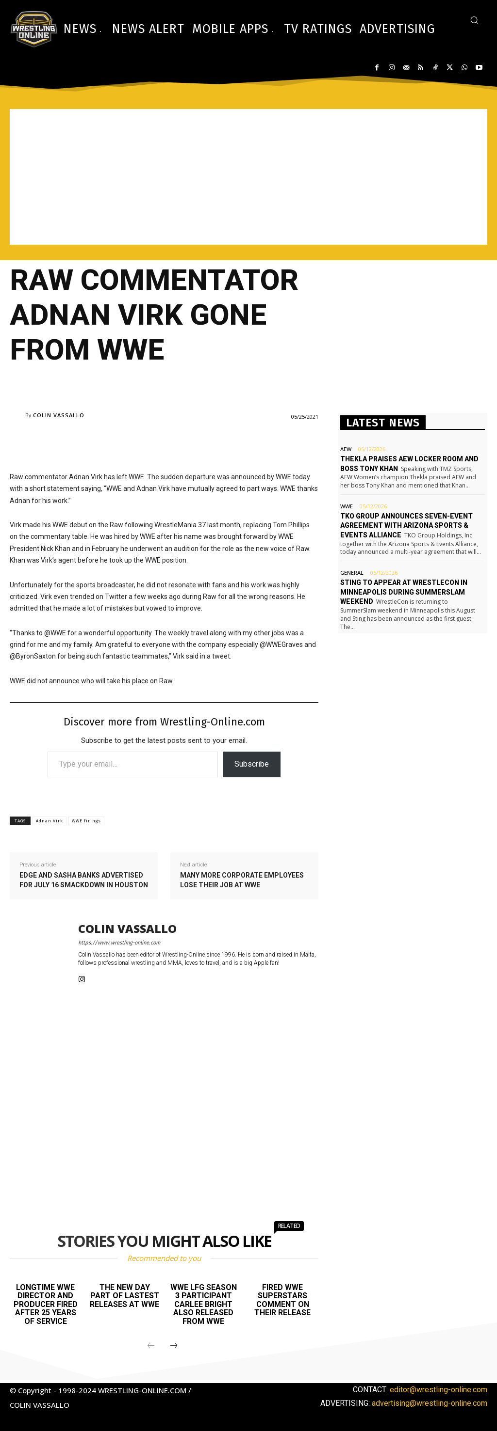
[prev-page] (151, 1346)
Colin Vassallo (58, 415)
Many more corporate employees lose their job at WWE (242, 880)
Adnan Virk (49, 820)
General (352, 572)
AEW (345, 449)
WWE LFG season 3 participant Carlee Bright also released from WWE (203, 1304)
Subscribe (251, 764)
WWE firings (86, 820)
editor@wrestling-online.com (438, 1389)
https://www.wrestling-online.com (119, 943)
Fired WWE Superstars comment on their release (282, 1300)
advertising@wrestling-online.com (429, 1403)
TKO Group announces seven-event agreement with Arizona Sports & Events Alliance (406, 525)
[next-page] (173, 1346)
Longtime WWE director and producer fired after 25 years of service (46, 1304)
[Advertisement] (248, 177)
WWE (346, 506)
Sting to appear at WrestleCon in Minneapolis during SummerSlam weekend (403, 592)
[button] (474, 20)
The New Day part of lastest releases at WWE (124, 1296)
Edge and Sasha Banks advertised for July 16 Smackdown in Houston (83, 880)
